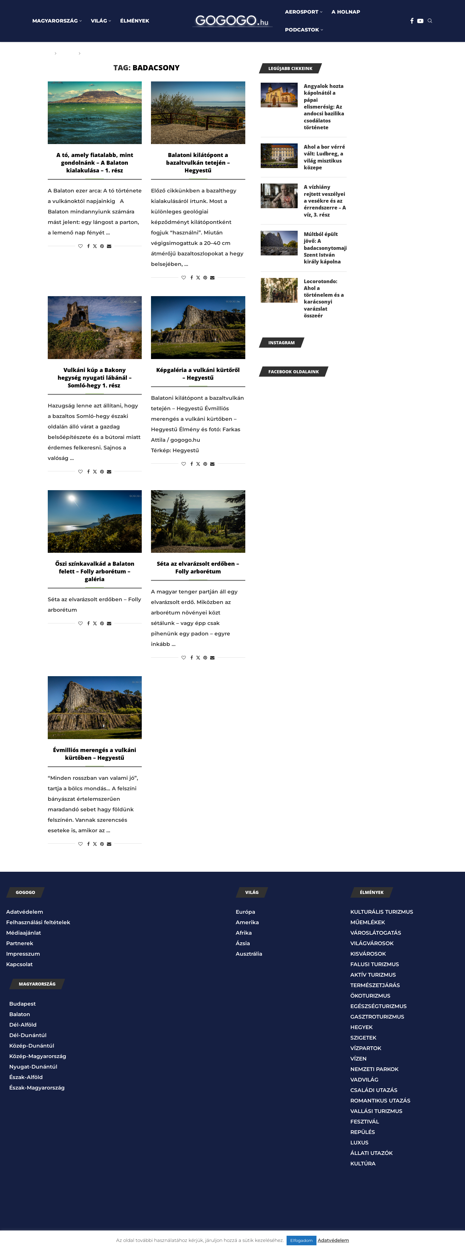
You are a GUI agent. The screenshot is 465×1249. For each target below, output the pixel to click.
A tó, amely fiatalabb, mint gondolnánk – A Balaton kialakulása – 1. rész (94, 162)
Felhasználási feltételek (38, 922)
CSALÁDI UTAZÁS (374, 1090)
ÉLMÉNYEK (134, 21)
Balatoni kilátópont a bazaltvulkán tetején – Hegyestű (198, 162)
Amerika (247, 922)
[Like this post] (80, 246)
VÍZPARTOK (365, 1048)
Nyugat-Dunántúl (33, 1067)
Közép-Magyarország (37, 1056)
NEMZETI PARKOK (374, 1069)
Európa (245, 912)
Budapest (22, 1004)
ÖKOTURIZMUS (370, 996)
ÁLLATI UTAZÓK (371, 1153)
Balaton (19, 1014)
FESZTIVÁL (364, 1122)
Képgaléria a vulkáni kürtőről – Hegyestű (198, 373)
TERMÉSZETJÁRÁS (375, 985)
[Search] (430, 21)
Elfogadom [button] (301, 1240)
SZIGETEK (363, 1038)
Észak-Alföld (26, 1077)
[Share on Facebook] (88, 246)
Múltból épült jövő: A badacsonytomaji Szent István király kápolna (325, 248)
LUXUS (359, 1142)
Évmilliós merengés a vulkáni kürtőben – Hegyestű (94, 753)
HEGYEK (361, 1027)
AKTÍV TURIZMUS (373, 975)
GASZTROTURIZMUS (377, 1017)
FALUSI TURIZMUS (374, 964)
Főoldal (40, 53)
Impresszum (23, 954)
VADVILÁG (364, 1080)
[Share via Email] (109, 246)
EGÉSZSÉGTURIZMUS (378, 1006)
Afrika (244, 933)
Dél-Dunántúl (28, 1035)
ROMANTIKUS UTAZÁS (380, 1101)
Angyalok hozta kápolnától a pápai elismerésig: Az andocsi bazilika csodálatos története (324, 107)
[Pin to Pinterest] (102, 246)
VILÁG (99, 21)
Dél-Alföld (23, 1025)
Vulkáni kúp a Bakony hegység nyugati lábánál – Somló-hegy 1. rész (95, 377)
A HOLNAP (346, 12)
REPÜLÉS (362, 1132)
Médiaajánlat (23, 933)
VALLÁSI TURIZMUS (376, 1111)
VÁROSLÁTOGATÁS (375, 933)
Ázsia (243, 943)
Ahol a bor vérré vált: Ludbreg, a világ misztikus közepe (324, 157)
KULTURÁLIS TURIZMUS (381, 912)
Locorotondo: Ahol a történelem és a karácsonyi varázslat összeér (324, 299)
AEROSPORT (301, 12)
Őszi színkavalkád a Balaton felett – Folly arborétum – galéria (94, 571)
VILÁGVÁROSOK (372, 943)
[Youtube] (420, 21)
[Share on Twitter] (95, 246)
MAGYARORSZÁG (55, 21)
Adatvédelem (24, 912)
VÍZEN (358, 1059)
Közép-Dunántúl (31, 1046)
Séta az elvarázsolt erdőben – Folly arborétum (198, 567)
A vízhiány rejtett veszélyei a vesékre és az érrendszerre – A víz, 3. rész (325, 201)
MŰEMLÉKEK (367, 922)
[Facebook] (412, 21)
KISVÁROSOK (368, 954)
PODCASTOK (302, 30)
